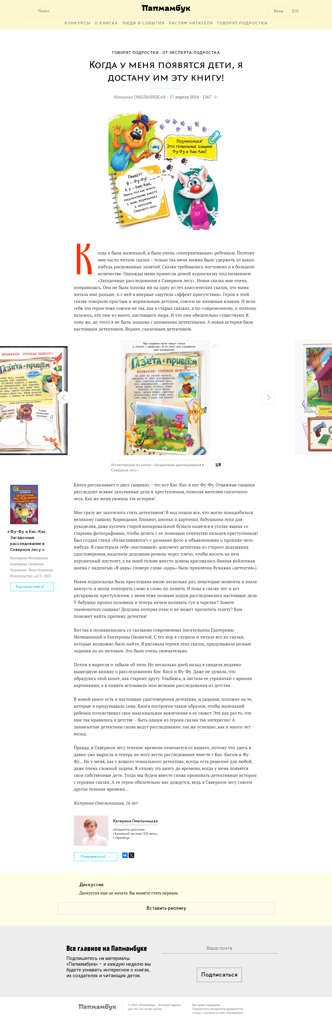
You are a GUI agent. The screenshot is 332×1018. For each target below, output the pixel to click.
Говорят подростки (242, 23)
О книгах (106, 23)
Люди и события (143, 23)
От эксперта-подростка (191, 53)
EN (295, 11)
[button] (214, 346)
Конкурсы (78, 23)
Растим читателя (191, 23)
